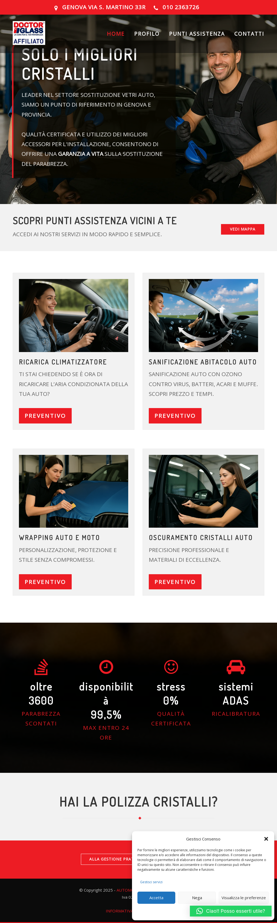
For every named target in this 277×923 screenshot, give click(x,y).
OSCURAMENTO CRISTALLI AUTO (201, 537)
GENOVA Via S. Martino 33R (104, 7)
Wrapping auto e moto (59, 537)
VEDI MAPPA (242, 229)
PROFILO (147, 33)
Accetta (156, 897)
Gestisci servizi (151, 882)
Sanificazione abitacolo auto (203, 362)
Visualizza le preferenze (244, 897)
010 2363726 (181, 7)
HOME (116, 33)
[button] (266, 839)
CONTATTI (249, 33)
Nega (197, 897)
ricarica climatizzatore (63, 362)
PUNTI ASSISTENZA (197, 33)
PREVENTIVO (45, 415)
